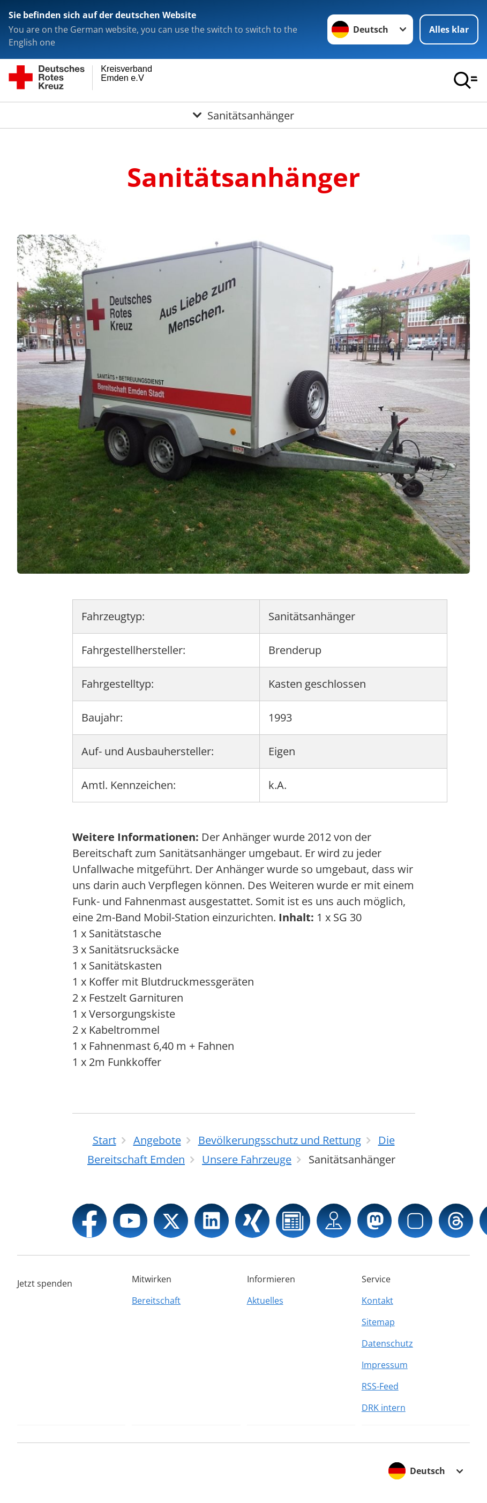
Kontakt (377, 1300)
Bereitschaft (156, 1300)
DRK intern (384, 1408)
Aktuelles (265, 1300)
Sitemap (378, 1322)
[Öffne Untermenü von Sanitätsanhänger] (243, 115)
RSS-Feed (380, 1386)
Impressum (385, 1365)
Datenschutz (387, 1343)
